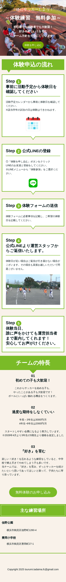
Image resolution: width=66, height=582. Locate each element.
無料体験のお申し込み (33, 492)
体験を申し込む (33, 45)
